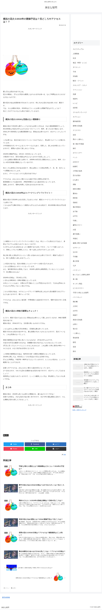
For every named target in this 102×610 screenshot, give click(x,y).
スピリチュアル (78, 49)
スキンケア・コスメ (80, 85)
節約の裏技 (77, 189)
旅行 (74, 148)
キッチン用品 (77, 284)
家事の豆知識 (77, 126)
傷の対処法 (77, 207)
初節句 (75, 99)
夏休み (75, 193)
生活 (74, 58)
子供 (74, 72)
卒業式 (75, 238)
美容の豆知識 (77, 320)
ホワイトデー (77, 153)
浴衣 (74, 135)
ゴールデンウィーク (80, 112)
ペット (75, 157)
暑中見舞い (77, 234)
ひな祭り (76, 180)
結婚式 (75, 166)
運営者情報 (6, 598)
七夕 (74, 265)
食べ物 (75, 279)
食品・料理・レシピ (80, 63)
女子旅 (75, 211)
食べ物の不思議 (78, 144)
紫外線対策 (77, 121)
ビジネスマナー (78, 288)
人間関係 (76, 54)
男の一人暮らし (78, 139)
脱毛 (74, 342)
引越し (75, 220)
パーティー (77, 270)
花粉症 (75, 202)
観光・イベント (78, 81)
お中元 (75, 216)
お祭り (6, 435)
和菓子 (75, 315)
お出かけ (76, 162)
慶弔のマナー (77, 225)
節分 (74, 351)
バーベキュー (77, 297)
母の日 (75, 329)
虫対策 (75, 108)
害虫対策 (76, 338)
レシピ (75, 103)
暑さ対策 (76, 261)
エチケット (77, 247)
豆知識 (75, 76)
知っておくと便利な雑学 (81, 275)
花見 (74, 347)
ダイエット (77, 67)
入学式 (75, 306)
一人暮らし (77, 333)
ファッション (77, 90)
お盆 (74, 229)
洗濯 (74, 94)
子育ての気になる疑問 (80, 293)
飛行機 (75, 302)
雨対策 (75, 198)
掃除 (74, 184)
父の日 (75, 252)
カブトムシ (77, 117)
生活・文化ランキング (79, 410)
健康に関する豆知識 (80, 243)
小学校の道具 (77, 171)
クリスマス (77, 130)
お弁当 (75, 311)
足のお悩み (77, 175)
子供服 (75, 256)
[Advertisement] (35, 42)
